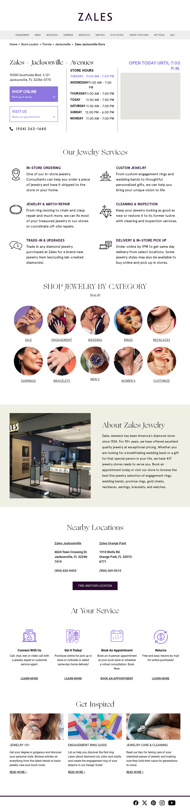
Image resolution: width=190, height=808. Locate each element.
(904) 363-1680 (28, 129)
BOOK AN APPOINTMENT (117, 678)
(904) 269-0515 (110, 570)
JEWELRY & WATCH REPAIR (48, 204)
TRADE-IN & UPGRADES (45, 240)
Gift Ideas (159, 35)
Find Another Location (95, 585)
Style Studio (117, 35)
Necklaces (52, 35)
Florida (46, 44)
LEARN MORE (29, 678)
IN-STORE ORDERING (43, 168)
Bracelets (84, 35)
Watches (100, 35)
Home (13, 44)
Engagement (22, 35)
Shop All (95, 295)
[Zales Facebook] (136, 802)
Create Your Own (138, 35)
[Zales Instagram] (162, 802)
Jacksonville (62, 44)
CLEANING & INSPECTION (137, 204)
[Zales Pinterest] (153, 802)
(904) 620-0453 (65, 570)
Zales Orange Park (112, 543)
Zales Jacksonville (67, 543)
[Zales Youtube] (172, 802)
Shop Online (34, 94)
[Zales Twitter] (145, 803)
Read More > (18, 772)
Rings (38, 35)
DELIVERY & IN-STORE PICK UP (141, 240)
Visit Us (34, 114)
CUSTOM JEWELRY (131, 168)
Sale (172, 35)
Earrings (68, 35)
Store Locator (30, 44)
